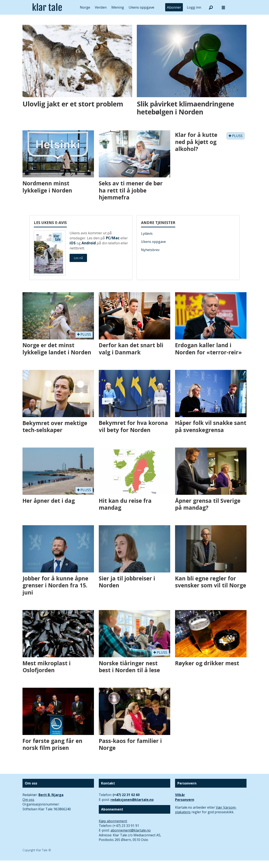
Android (89, 243)
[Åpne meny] (223, 7)
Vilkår (180, 794)
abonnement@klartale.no (131, 830)
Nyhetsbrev (150, 250)
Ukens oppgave (141, 7)
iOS (73, 243)
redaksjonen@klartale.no (132, 799)
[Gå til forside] (47, 7)
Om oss (28, 799)
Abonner (174, 7)
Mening (117, 7)
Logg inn (194, 7)
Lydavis (147, 233)
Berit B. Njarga (50, 794)
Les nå (78, 258)
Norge (85, 7)
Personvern (184, 799)
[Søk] (210, 7)
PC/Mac (113, 238)
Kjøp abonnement (113, 821)
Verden (101, 7)
